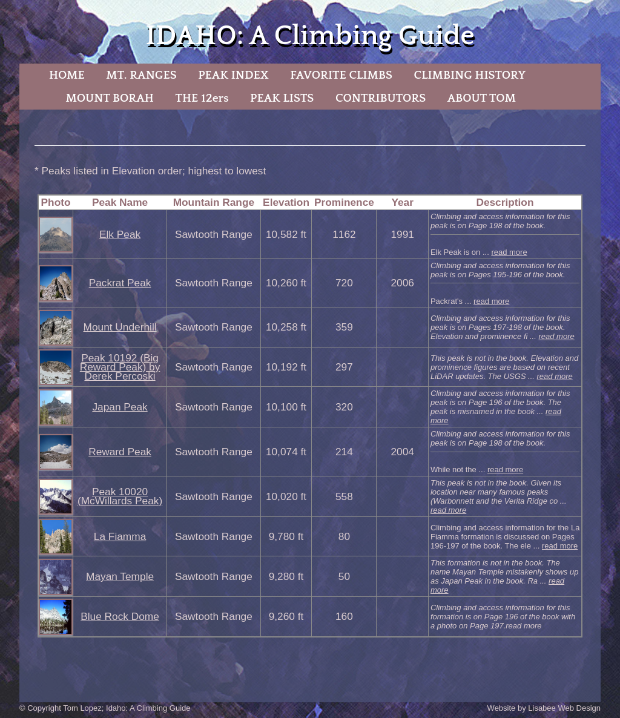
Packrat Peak (120, 283)
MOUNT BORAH (109, 98)
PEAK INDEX (233, 75)
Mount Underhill (120, 327)
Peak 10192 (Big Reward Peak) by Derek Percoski (120, 367)
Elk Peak (119, 234)
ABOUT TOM (481, 98)
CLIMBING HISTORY (470, 75)
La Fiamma (120, 536)
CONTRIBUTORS (380, 98)
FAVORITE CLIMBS (341, 75)
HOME (67, 75)
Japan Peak (119, 407)
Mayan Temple (120, 576)
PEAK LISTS (282, 98)
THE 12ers (202, 98)
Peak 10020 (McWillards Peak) (120, 496)
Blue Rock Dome (120, 616)
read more (509, 252)
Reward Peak (119, 452)
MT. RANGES (141, 75)
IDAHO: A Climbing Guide (309, 36)
